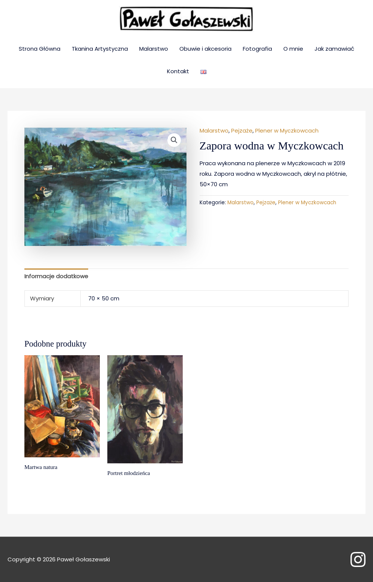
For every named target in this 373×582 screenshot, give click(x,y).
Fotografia (257, 49)
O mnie (293, 49)
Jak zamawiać (334, 49)
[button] (174, 140)
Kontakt (178, 71)
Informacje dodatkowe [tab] (56, 276)
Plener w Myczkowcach (287, 130)
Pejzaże (242, 130)
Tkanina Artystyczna (100, 49)
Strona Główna (39, 49)
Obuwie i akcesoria (205, 49)
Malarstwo (153, 49)
